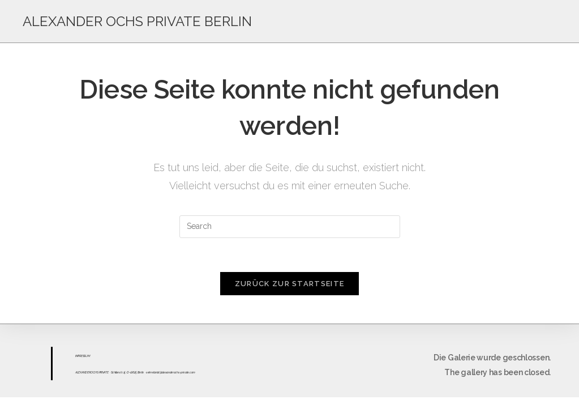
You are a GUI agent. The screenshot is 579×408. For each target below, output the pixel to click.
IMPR (78, 356)
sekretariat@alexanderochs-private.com (170, 372)
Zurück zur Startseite (289, 283)
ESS (83, 356)
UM (87, 356)
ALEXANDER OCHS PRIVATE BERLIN (137, 21)
